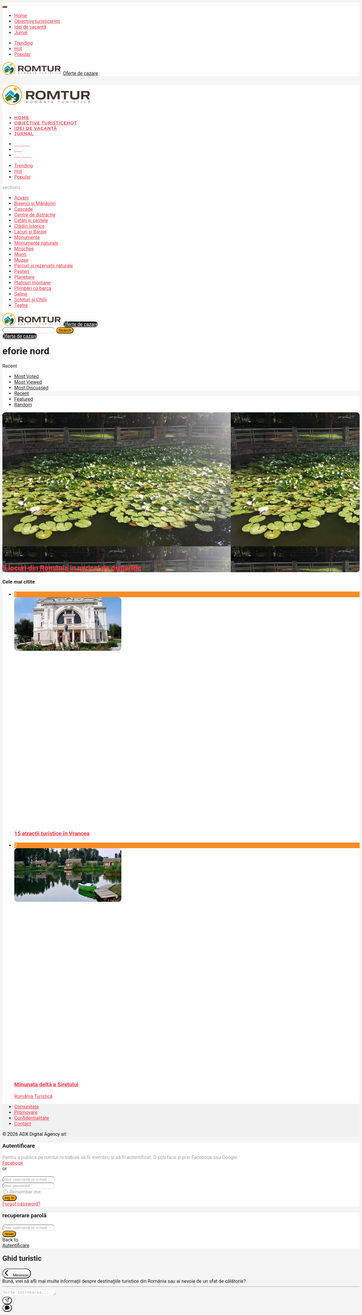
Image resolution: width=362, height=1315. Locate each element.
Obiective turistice (37, 21)
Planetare (24, 277)
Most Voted (26, 376)
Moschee (24, 249)
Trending (23, 43)
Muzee (21, 260)
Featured (23, 399)
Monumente (27, 237)
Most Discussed (31, 388)
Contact (22, 1124)
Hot (18, 49)
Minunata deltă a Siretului (46, 1084)
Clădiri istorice (29, 226)
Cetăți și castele (31, 220)
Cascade (23, 209)
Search (65, 330)
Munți (20, 254)
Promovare (25, 1112)
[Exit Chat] (16, 1273)
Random (23, 405)
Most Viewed (28, 382)
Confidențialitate (31, 1118)
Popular (22, 54)
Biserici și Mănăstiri (35, 203)
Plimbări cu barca (32, 288)
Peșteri (21, 271)
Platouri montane (32, 283)
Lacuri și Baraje (30, 232)
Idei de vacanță (30, 27)
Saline (20, 294)
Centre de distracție (34, 215)
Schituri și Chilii (30, 299)
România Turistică (33, 1096)
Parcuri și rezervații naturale (43, 266)
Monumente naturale (36, 243)
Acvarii (21, 198)
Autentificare (15, 1245)
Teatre (21, 305)
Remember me (25, 1192)
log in (9, 1198)
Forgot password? (21, 1204)
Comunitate (26, 1107)
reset (9, 1234)
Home (20, 15)
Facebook (12, 1163)
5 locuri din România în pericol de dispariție (71, 568)
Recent (21, 393)
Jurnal (21, 32)
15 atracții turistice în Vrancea (52, 833)
